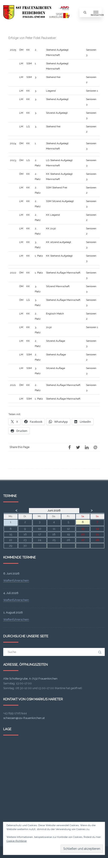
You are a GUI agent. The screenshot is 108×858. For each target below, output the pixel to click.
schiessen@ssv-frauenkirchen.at (24, 718)
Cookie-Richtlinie (16, 840)
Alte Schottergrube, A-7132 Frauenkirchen (30, 678)
